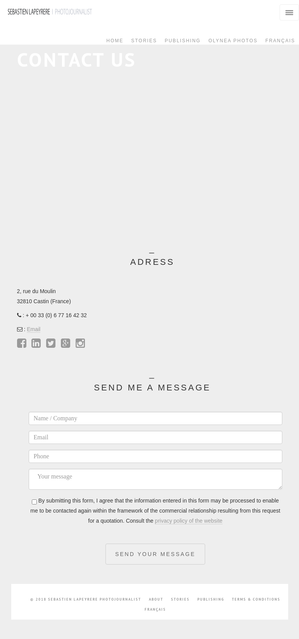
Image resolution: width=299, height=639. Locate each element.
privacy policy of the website (188, 521)
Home (114, 40)
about (156, 599)
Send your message (155, 554)
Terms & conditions (256, 599)
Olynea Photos (233, 40)
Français (280, 40)
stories (180, 599)
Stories (144, 40)
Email (33, 329)
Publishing (183, 40)
